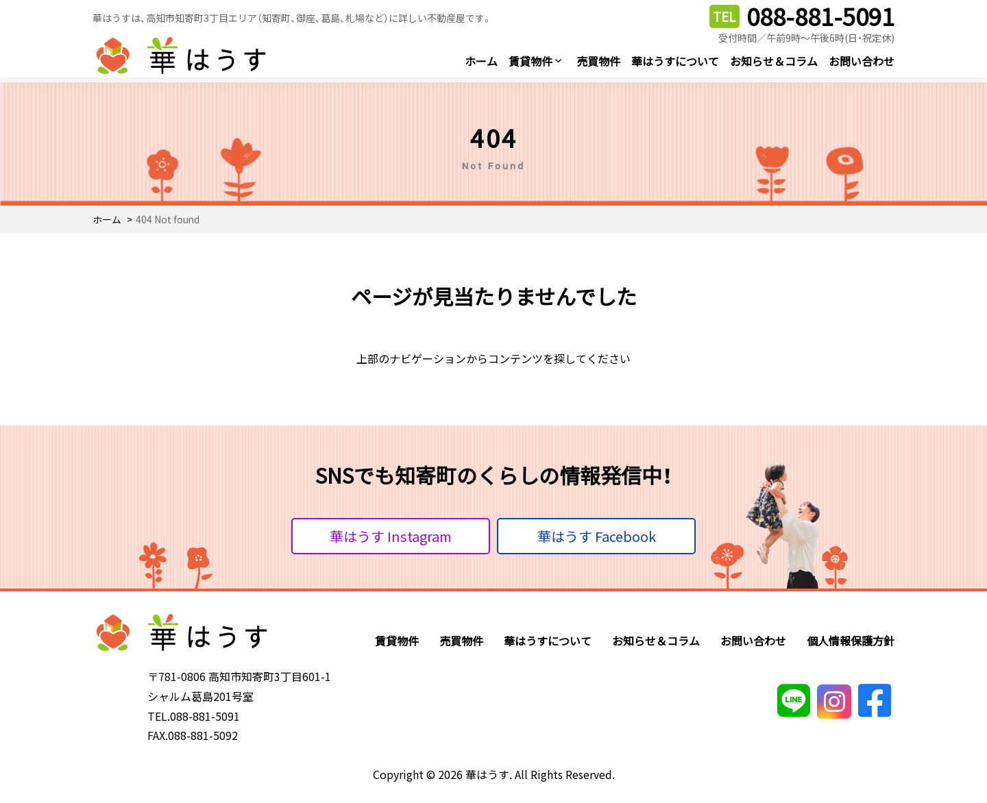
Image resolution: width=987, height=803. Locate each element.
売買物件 (598, 61)
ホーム (481, 61)
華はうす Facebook (596, 536)
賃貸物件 (530, 61)
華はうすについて (675, 61)
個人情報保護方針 (850, 640)
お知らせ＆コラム (774, 61)
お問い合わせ (861, 61)
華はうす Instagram (391, 536)
